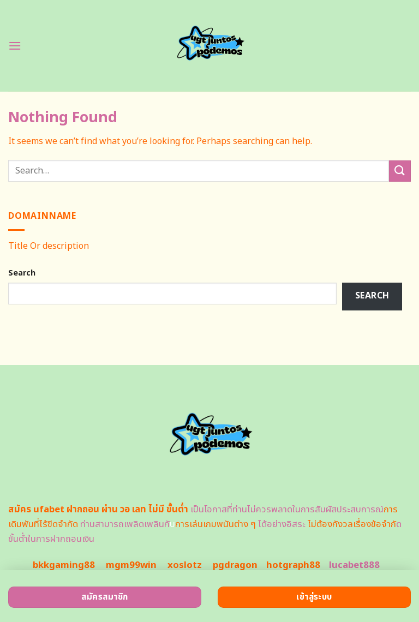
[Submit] (400, 171)
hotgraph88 (293, 565)
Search (21, 273)
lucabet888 (354, 565)
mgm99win (131, 565)
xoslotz (184, 565)
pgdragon (235, 565)
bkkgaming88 (64, 565)
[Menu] (14, 45)
